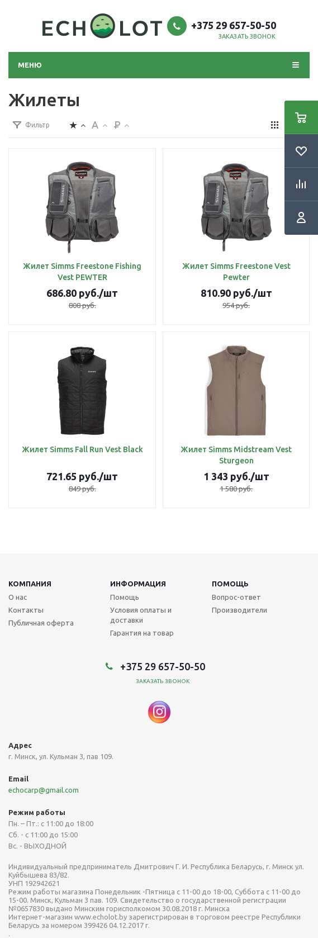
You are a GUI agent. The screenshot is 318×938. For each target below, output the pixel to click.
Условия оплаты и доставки (141, 615)
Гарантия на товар (142, 633)
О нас (17, 597)
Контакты (26, 610)
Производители (239, 610)
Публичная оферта (41, 623)
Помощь (230, 584)
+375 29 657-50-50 (233, 25)
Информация (138, 584)
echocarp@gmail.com (43, 790)
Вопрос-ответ (236, 597)
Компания (29, 584)
